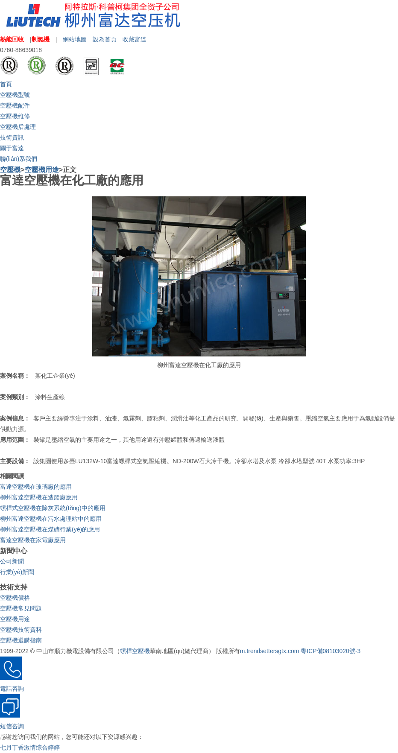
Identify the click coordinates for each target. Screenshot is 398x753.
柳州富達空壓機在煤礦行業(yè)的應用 (50, 529)
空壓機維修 (15, 116)
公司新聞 (12, 561)
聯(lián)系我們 (18, 158)
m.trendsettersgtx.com (269, 651)
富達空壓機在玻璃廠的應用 (36, 486)
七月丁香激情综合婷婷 (30, 747)
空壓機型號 (15, 94)
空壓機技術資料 (21, 629)
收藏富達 (134, 39)
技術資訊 (12, 137)
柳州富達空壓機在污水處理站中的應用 (51, 518)
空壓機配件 (15, 105)
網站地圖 (75, 39)
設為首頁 (105, 39)
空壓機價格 (15, 597)
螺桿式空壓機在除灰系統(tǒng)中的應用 (52, 508)
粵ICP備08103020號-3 (330, 651)
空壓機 (10, 169)
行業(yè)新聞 (17, 572)
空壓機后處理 (18, 126)
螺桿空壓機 (135, 651)
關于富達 (12, 148)
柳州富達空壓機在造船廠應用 (39, 497)
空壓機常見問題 (21, 608)
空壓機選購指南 (21, 640)
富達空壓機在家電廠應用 (33, 540)
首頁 (6, 84)
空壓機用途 (42, 169)
